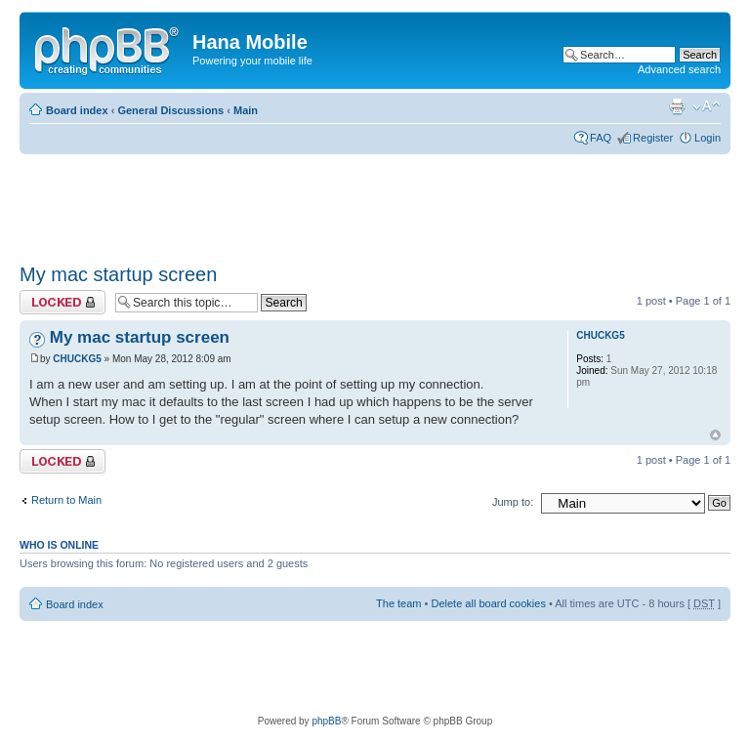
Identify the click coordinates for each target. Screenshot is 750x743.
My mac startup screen (118, 274)
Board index (77, 110)
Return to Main (66, 500)
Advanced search (679, 69)
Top (715, 435)
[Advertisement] (375, 202)
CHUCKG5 (77, 358)
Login (707, 138)
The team (398, 603)
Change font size (706, 106)
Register (653, 138)
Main (245, 110)
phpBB (326, 721)
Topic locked (62, 302)
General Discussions (170, 110)
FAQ (600, 138)
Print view (677, 106)
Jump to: (512, 502)
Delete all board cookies (488, 603)
